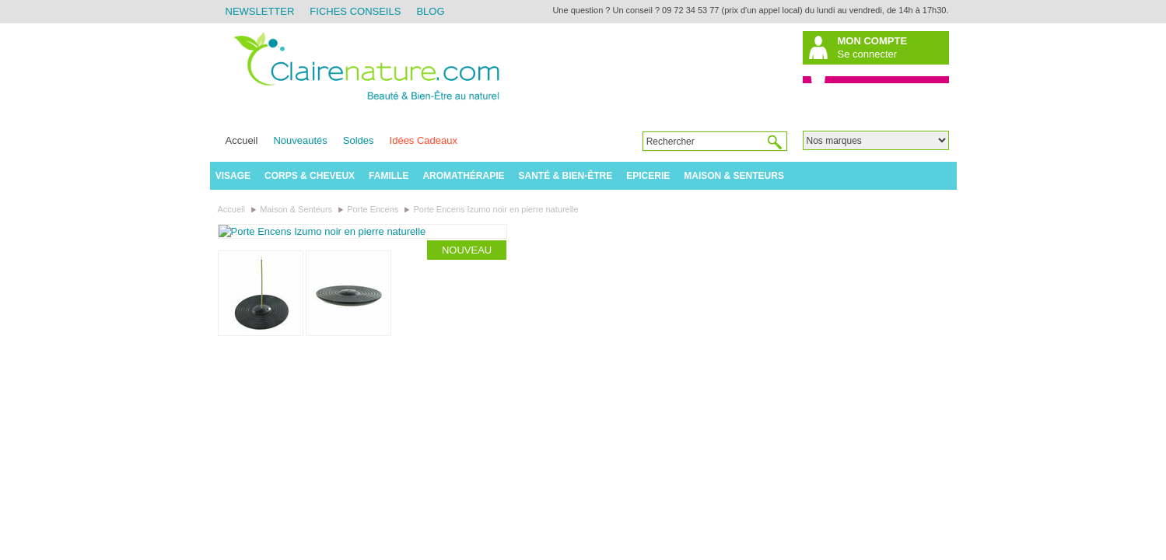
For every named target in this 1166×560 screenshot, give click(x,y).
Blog (430, 11)
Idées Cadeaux (423, 140)
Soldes (358, 140)
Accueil (242, 140)
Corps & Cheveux (309, 175)
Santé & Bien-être (566, 175)
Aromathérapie (463, 175)
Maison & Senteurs (734, 175)
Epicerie (648, 175)
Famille (388, 175)
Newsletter (260, 11)
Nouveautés (300, 140)
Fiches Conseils (355, 11)
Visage (232, 175)
